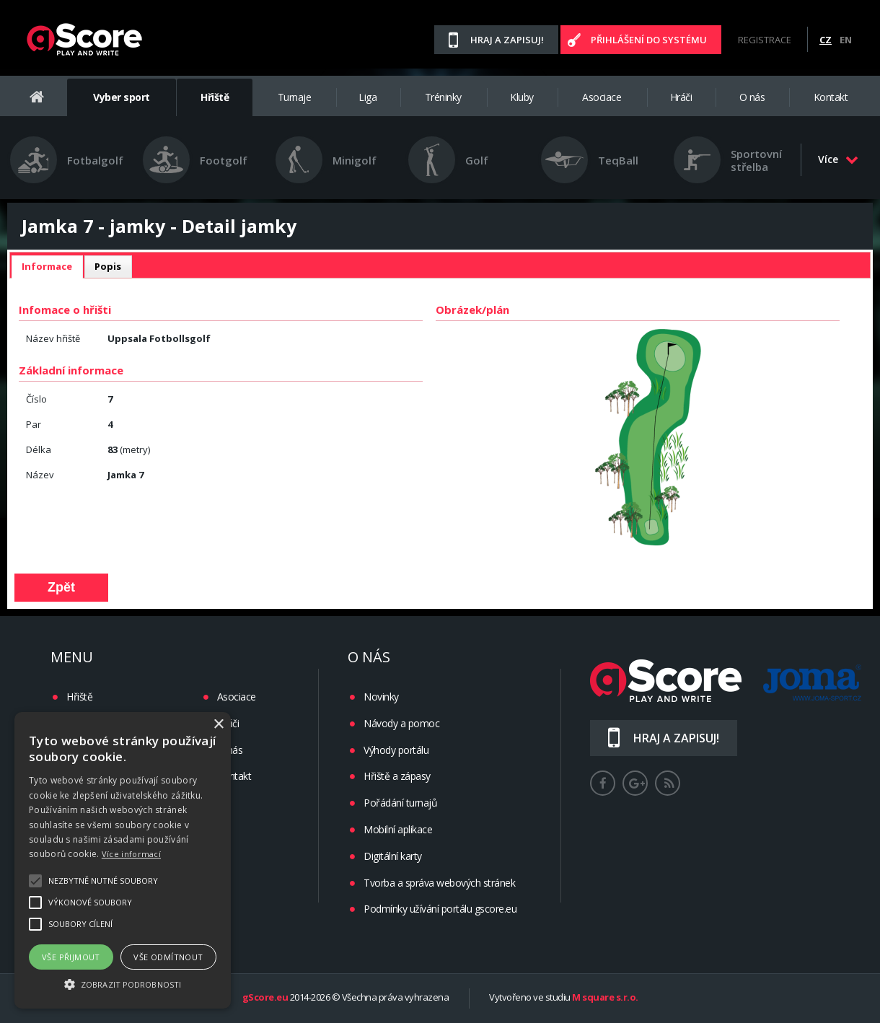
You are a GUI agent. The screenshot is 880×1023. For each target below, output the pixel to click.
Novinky (381, 696)
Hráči (681, 97)
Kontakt (831, 97)
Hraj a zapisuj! (507, 39)
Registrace (764, 39)
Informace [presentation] (47, 266)
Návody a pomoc (401, 723)
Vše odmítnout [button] (168, 957)
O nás (752, 97)
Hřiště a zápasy (397, 776)
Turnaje (295, 97)
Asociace (601, 97)
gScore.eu (265, 997)
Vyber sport (121, 97)
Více (838, 159)
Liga (367, 97)
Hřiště (215, 97)
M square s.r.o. (605, 997)
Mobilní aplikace (398, 829)
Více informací (131, 853)
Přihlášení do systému (649, 39)
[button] (122, 983)
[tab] (47, 266)
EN (846, 39)
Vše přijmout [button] (71, 957)
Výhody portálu (396, 750)
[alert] (122, 860)
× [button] (218, 724)
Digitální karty (393, 856)
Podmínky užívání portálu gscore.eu (440, 909)
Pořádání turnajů (400, 802)
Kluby (522, 97)
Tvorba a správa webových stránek (439, 883)
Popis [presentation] (107, 266)
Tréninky (443, 97)
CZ (825, 39)
